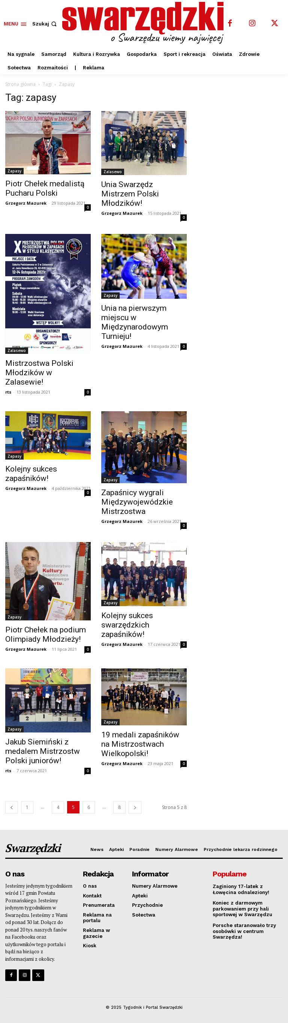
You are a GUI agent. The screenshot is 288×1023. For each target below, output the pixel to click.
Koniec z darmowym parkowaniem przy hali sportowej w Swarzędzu (242, 908)
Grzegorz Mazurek (25, 203)
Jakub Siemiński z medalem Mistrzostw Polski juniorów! (42, 751)
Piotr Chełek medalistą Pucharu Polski (44, 188)
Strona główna (20, 84)
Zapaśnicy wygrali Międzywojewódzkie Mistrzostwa (137, 502)
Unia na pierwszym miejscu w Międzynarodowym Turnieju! (134, 322)
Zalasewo (113, 171)
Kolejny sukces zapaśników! (31, 473)
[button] (45, 23)
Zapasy (14, 171)
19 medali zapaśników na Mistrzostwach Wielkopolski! (140, 744)
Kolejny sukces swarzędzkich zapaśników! (127, 625)
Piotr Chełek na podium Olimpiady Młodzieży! (45, 634)
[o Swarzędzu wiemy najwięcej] (145, 23)
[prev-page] (11, 807)
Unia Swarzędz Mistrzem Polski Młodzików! (130, 194)
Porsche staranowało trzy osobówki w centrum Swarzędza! (244, 931)
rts (8, 392)
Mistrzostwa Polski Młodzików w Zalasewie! (39, 372)
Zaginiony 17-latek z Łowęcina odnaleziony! (241, 889)
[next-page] (135, 807)
